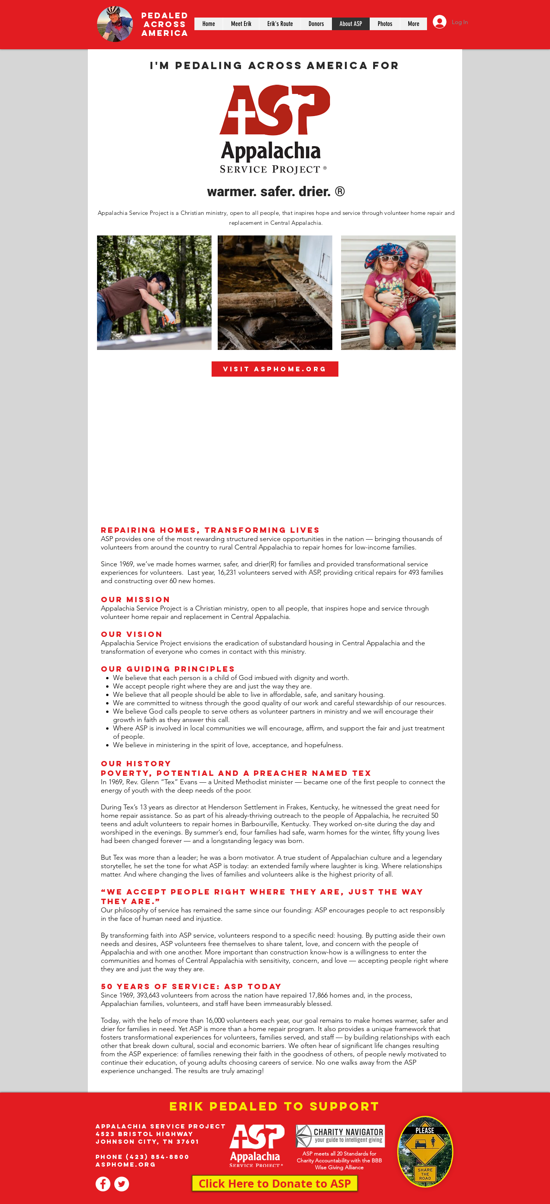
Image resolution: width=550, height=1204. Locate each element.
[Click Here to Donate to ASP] (275, 1183)
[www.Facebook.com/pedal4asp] (102, 1184)
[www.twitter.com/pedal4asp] (121, 1184)
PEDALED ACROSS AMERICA (165, 24)
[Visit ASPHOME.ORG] (275, 369)
